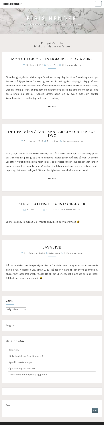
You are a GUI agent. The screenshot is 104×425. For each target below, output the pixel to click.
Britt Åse (52, 65)
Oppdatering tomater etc (21, 368)
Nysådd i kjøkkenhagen (20, 362)
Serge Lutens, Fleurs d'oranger (52, 204)
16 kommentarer (73, 141)
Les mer (53, 106)
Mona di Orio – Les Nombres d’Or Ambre (52, 59)
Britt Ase (51, 209)
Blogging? (13, 349)
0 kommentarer (70, 209)
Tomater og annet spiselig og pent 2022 (29, 374)
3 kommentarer (71, 65)
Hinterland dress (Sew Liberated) (25, 356)
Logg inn (10, 325)
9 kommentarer (73, 253)
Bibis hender (12, 4)
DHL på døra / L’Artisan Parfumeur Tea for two (52, 133)
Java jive (52, 247)
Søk (8, 405)
